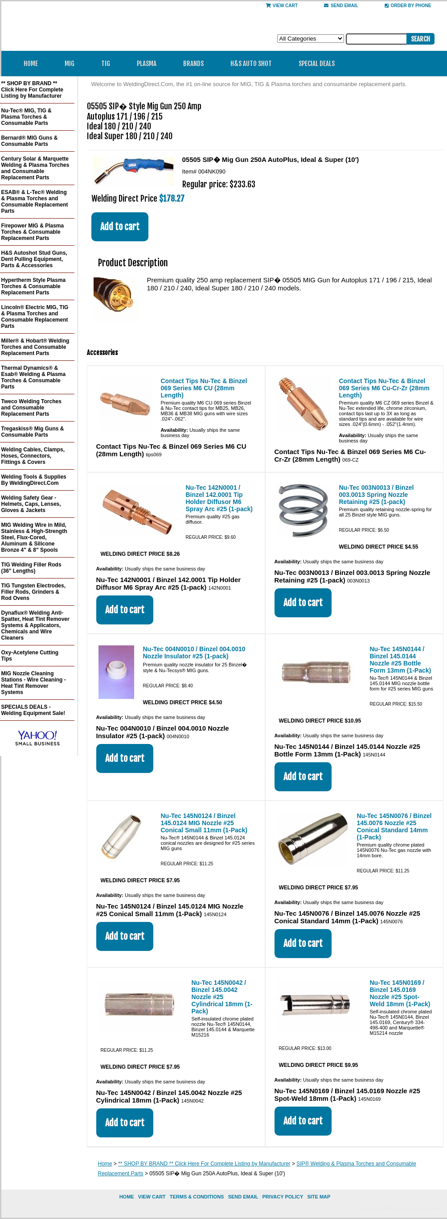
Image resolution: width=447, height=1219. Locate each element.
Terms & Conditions (197, 1196)
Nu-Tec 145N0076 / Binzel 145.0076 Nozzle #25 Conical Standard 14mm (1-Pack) (394, 826)
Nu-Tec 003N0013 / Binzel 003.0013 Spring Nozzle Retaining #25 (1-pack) (376, 494)
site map (318, 1196)
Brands (196, 63)
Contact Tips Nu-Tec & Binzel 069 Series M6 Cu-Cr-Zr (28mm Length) (384, 388)
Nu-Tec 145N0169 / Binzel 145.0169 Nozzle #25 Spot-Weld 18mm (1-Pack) (400, 993)
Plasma (149, 63)
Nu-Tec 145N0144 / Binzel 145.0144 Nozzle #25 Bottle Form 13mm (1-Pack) (400, 659)
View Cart (282, 5)
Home (31, 63)
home (126, 1196)
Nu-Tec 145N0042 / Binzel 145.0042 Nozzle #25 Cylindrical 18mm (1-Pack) (222, 997)
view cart (152, 1196)
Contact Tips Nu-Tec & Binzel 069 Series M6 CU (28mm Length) (204, 388)
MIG (72, 63)
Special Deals (317, 63)
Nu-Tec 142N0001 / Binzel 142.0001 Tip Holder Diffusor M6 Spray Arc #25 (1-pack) (219, 498)
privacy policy (282, 1196)
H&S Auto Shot (251, 63)
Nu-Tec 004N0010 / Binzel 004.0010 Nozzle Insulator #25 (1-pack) (194, 652)
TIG (108, 63)
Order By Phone (408, 5)
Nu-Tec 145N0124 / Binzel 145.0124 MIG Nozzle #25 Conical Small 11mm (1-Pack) (204, 823)
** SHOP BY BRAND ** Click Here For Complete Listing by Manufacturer (204, 1164)
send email (341, 5)
